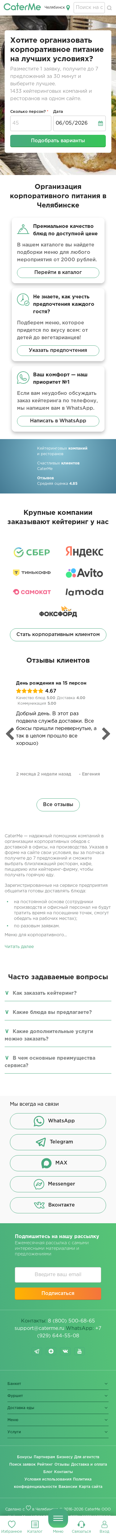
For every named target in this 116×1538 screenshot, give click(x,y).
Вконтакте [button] (54, 1205)
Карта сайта (90, 1487)
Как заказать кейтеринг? (45, 993)
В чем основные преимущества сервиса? (50, 1062)
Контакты (63, 1472)
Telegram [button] (54, 1142)
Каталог (35, 1531)
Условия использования (47, 1479)
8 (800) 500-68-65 (71, 1321)
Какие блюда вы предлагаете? (52, 1012)
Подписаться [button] (58, 1293)
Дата (58, 111)
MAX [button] (54, 1163)
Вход (104, 1531)
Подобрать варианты (58, 141)
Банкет (14, 1384)
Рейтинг (45, 1464)
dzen (51, 1351)
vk (65, 1351)
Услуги (14, 1432)
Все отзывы (58, 804)
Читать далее (19, 947)
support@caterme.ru (39, 1328)
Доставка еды (20, 1408)
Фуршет (15, 1396)
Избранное (11, 1531)
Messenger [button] (54, 1184)
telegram (37, 1351)
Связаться (81, 1531)
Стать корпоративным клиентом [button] (58, 634)
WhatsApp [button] (54, 1121)
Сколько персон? (28, 111)
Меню (58, 1531)
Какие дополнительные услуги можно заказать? (49, 1035)
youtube (79, 1351)
